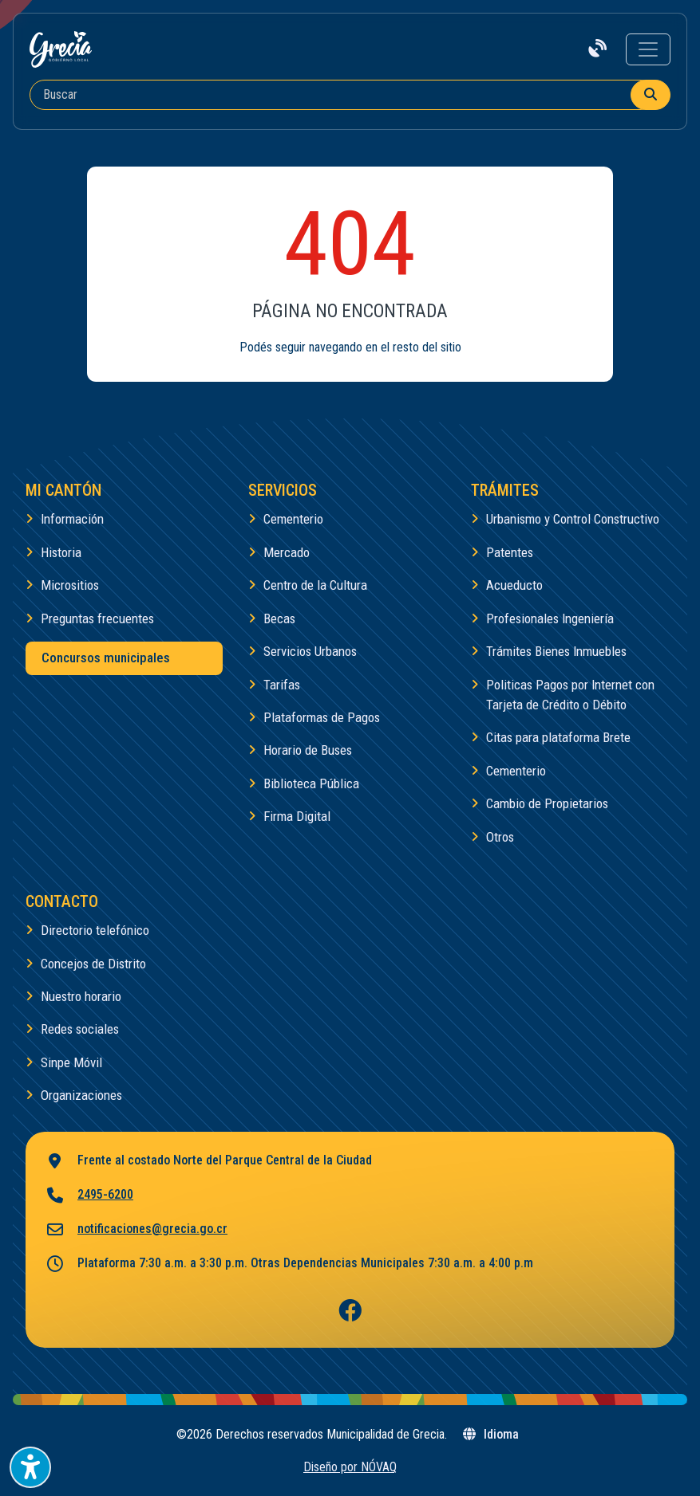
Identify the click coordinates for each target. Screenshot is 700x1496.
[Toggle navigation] (648, 49)
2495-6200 (89, 1196)
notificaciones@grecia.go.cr (136, 1230)
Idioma (490, 1434)
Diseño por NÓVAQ (350, 1466)
